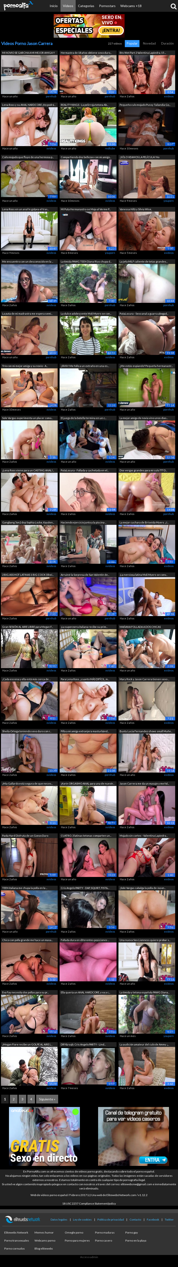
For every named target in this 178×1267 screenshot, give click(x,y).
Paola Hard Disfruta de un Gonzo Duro (25, 835)
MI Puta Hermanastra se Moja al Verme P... (86, 209)
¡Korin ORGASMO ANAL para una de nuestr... (87, 783)
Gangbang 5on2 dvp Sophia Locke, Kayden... (28, 522)
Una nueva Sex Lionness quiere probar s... (145, 940)
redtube (110, 148)
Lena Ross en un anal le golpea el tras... (25, 209)
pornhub (51, 96)
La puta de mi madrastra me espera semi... (27, 313)
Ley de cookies (82, 1219)
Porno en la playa (135, 1240)
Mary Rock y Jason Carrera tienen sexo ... (144, 679)
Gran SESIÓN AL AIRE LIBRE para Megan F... (27, 626)
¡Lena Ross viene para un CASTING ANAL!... (28, 470)
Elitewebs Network (16, 1232)
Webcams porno (45, 1240)
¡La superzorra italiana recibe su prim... (84, 626)
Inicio (54, 6)
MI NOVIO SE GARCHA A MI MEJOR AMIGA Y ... (28, 53)
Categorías (86, 6)
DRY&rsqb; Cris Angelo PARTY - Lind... (83, 1044)
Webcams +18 (131, 6)
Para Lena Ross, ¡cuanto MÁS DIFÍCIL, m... (85, 679)
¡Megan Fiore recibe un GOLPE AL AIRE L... (27, 1044)
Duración (167, 43)
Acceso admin (89, 1257)
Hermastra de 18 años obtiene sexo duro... (86, 52)
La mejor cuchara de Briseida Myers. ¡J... (144, 522)
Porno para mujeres (77, 1240)
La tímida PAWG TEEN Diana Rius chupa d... (86, 261)
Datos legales (59, 1219)
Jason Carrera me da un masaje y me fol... (144, 783)
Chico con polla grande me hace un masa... (27, 940)
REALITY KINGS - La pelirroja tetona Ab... (84, 104)
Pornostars (107, 6)
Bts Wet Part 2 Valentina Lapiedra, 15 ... (143, 52)
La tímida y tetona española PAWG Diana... (144, 992)
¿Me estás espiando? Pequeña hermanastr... (146, 365)
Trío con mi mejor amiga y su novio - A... (25, 365)
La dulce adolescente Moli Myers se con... (86, 313)
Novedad (149, 43)
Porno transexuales (16, 1240)
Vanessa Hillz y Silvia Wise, (136, 209)
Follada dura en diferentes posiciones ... (85, 940)
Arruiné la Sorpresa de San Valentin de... (85, 574)
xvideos (169, 96)
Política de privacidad (110, 1219)
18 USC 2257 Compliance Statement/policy (89, 1203)
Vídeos (68, 6)
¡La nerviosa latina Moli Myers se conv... (143, 574)
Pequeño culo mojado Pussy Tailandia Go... (145, 104)
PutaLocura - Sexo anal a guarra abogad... (144, 313)
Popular (132, 43)
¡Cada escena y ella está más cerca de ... (26, 679)
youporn (169, 200)
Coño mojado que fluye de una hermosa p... (28, 157)
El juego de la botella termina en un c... (83, 418)
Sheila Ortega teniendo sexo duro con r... (26, 731)
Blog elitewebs (44, 1248)
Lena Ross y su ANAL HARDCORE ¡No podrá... (29, 104)
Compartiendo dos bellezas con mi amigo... (86, 157)
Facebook (153, 1219)
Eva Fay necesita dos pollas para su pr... (25, 992)
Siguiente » (47, 1099)
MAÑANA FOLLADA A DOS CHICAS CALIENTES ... (140, 627)
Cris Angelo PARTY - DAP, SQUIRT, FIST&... (85, 887)
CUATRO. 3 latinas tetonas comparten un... (86, 835)
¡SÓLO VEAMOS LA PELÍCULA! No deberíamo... (139, 158)
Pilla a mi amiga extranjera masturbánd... (85, 731)
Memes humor (44, 1232)
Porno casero (103, 1240)
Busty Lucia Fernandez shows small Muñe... (146, 731)
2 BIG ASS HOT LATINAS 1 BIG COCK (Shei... (28, 574)
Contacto (135, 1219)
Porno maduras (105, 1232)
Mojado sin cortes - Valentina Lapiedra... (144, 835)
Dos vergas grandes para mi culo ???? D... (143, 470)
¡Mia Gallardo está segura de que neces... (27, 783)
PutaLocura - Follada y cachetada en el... (85, 470)
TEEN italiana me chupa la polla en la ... (24, 887)
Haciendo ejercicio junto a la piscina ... (83, 522)
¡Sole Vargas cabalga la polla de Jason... (143, 887)
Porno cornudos (14, 1248)
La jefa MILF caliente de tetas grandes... (144, 261)
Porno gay (131, 1232)
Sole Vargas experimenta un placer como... (27, 418)
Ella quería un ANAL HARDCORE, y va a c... (85, 992)
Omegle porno (74, 1232)
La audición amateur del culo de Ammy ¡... (144, 1044)
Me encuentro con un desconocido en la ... (27, 261)
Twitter (169, 1219)
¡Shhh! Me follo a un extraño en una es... (85, 365)
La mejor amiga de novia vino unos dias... (144, 418)
